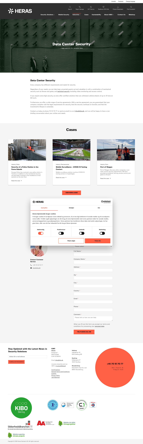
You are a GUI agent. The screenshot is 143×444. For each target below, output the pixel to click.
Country (77, 290)
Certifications (55, 370)
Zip (75, 275)
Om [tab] (99, 208)
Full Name (78, 251)
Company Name (80, 259)
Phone (76, 306)
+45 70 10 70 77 (38, 265)
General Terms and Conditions (60, 371)
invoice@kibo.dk (61, 366)
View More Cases (71, 192)
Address (77, 267)
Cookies (53, 373)
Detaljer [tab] (71, 208)
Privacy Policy (55, 375)
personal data (99, 326)
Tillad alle (97, 241)
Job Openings (55, 377)
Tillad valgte (71, 241)
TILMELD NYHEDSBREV (16, 361)
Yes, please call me (84, 332)
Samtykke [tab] (44, 208)
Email (76, 298)
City (75, 283)
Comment (77, 314)
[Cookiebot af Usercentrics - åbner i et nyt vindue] (103, 201)
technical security (63, 91)
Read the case (15, 180)
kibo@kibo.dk (79, 111)
